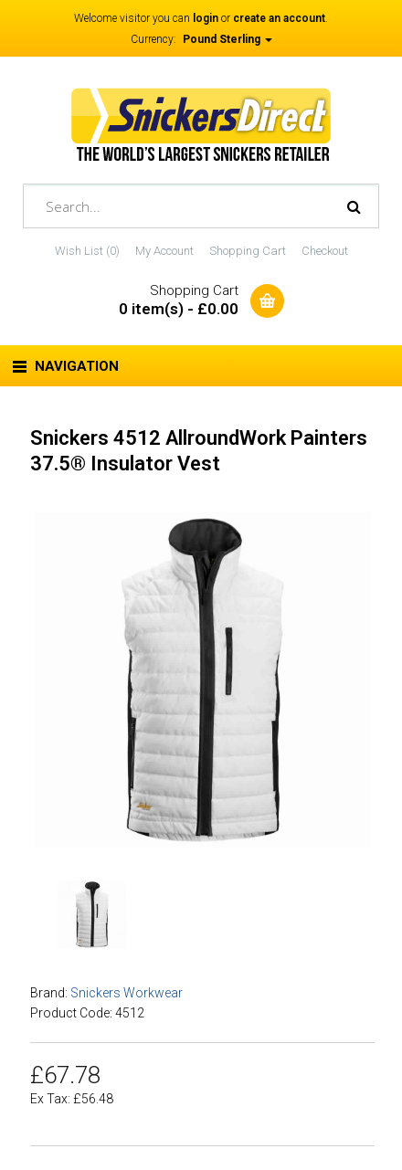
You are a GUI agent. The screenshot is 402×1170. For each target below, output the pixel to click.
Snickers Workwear (126, 993)
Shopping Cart (247, 251)
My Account (164, 251)
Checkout (325, 251)
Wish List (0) (87, 251)
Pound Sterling (227, 39)
